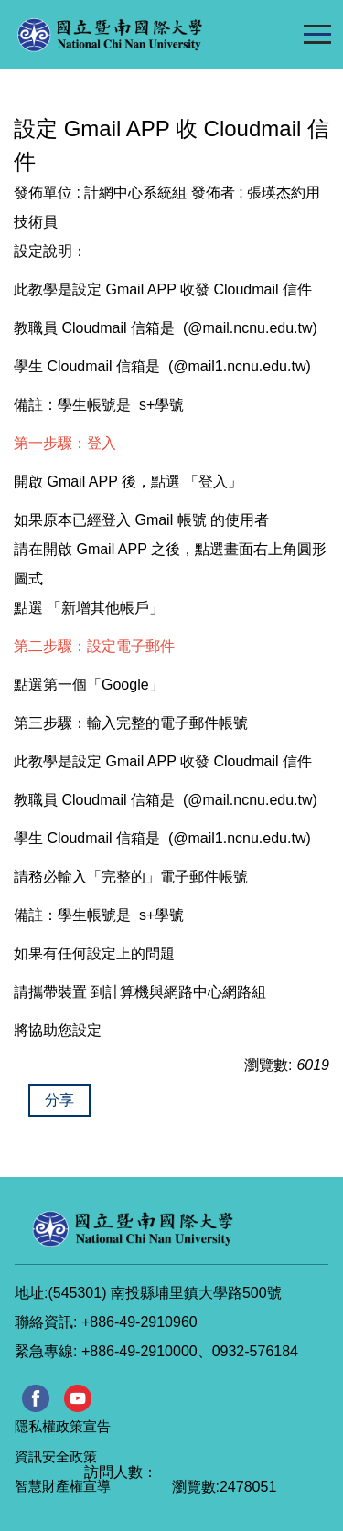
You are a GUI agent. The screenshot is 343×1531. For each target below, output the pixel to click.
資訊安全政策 (56, 1456)
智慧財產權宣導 (63, 1486)
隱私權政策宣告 (63, 1426)
